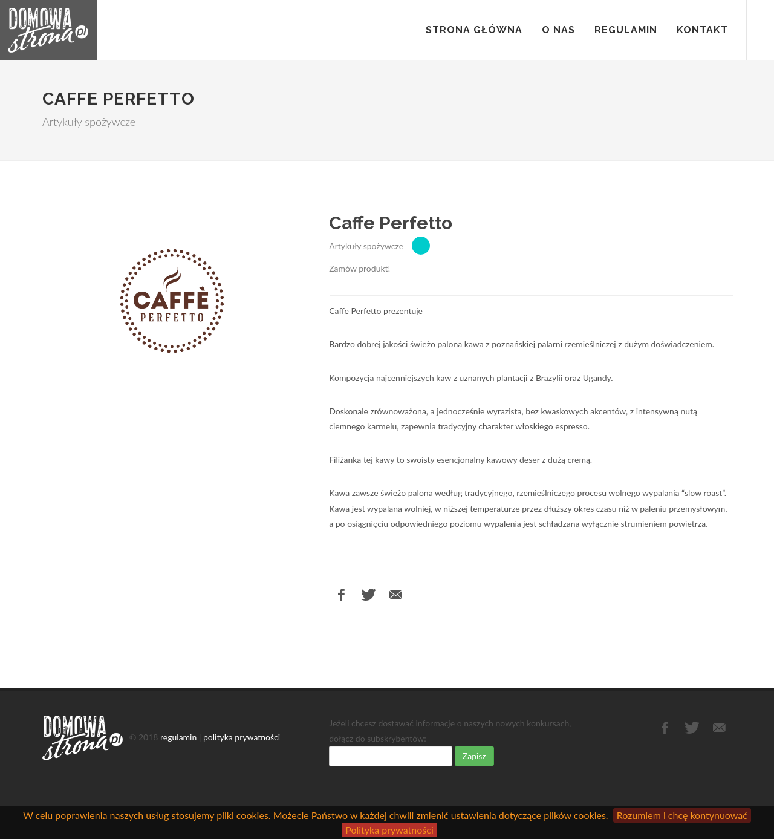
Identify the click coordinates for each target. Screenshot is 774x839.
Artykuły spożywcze (366, 246)
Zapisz (474, 756)
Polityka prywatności (389, 829)
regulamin (178, 737)
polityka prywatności (241, 737)
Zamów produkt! (359, 268)
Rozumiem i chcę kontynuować (682, 815)
